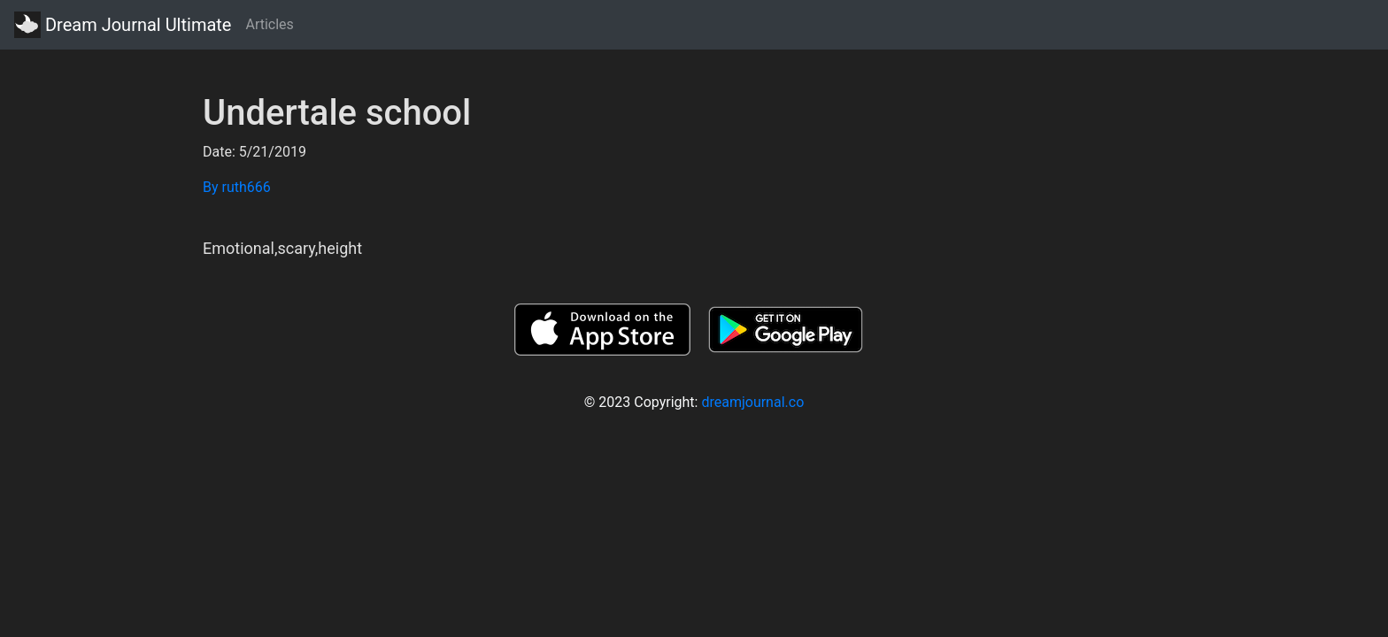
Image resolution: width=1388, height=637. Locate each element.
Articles (269, 24)
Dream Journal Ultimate (122, 25)
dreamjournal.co (752, 402)
